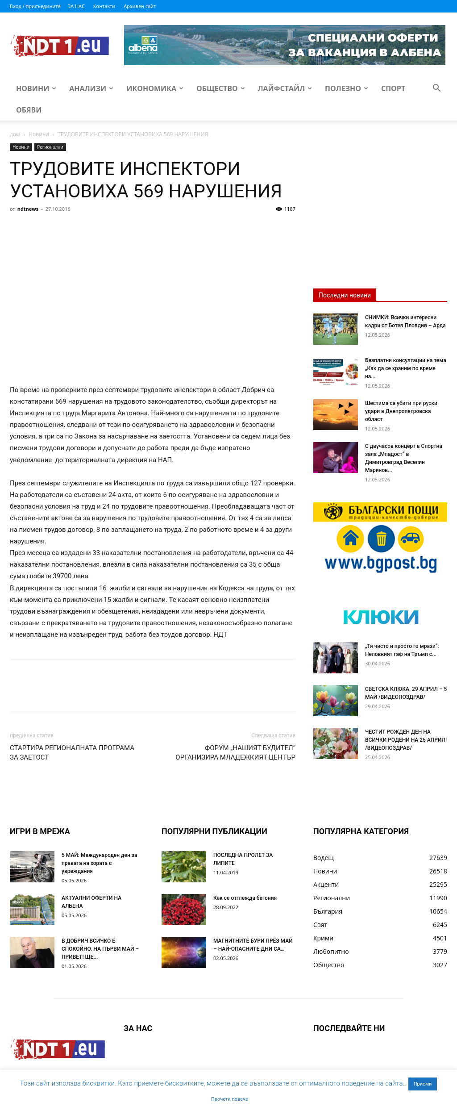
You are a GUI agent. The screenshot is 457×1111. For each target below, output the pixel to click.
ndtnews (28, 208)
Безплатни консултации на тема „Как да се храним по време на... (405, 368)
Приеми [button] (423, 1084)
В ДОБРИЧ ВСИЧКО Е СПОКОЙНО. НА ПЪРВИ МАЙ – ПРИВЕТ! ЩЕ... (100, 949)
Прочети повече (229, 1099)
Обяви (29, 110)
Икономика (154, 88)
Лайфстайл (285, 88)
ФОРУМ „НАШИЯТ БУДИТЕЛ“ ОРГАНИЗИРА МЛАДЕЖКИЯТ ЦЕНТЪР (235, 752)
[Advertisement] (152, 282)
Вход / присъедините (35, 6)
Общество (220, 88)
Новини (36, 88)
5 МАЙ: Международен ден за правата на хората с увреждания (99, 863)
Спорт (393, 88)
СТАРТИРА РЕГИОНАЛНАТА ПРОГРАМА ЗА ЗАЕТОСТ (72, 752)
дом (15, 134)
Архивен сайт (140, 6)
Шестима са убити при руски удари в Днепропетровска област (401, 411)
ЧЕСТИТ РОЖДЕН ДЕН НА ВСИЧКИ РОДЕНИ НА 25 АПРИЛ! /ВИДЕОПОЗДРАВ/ (406, 740)
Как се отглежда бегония (245, 898)
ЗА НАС (76, 6)
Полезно (346, 88)
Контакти (104, 6)
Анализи (91, 88)
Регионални (50, 147)
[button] (436, 89)
